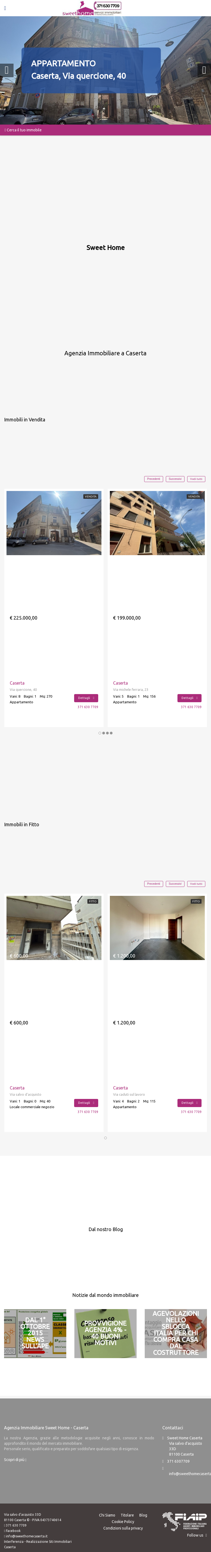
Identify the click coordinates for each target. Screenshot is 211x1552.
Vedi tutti (196, 478)
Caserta (17, 683)
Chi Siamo (107, 1514)
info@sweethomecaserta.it (27, 1535)
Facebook (13, 1530)
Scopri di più (15, 1459)
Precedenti (153, 478)
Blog (143, 1514)
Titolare (127, 1514)
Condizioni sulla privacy (123, 1527)
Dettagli (86, 697)
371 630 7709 (88, 706)
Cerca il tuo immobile (23, 130)
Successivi (175, 478)
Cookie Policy (123, 1521)
